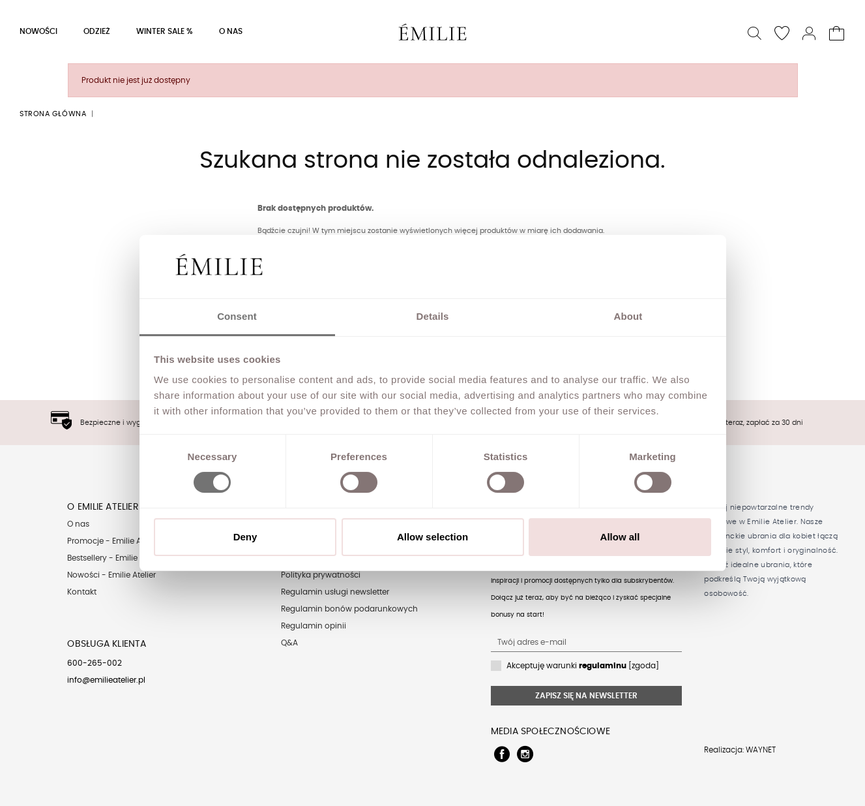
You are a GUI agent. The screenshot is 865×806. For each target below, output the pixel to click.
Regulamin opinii (313, 626)
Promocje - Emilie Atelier (113, 541)
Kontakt (81, 592)
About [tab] (628, 316)
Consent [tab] (237, 316)
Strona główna (53, 113)
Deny (245, 536)
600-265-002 (94, 663)
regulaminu (602, 666)
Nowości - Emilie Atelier (111, 575)
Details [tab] (433, 316)
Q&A (289, 643)
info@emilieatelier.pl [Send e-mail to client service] (106, 680)
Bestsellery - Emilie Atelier (115, 558)
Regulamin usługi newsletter (335, 592)
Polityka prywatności (320, 575)
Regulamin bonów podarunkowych (349, 609)
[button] (755, 31)
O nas (78, 524)
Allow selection (432, 536)
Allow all (620, 536)
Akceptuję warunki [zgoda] (582, 666)
